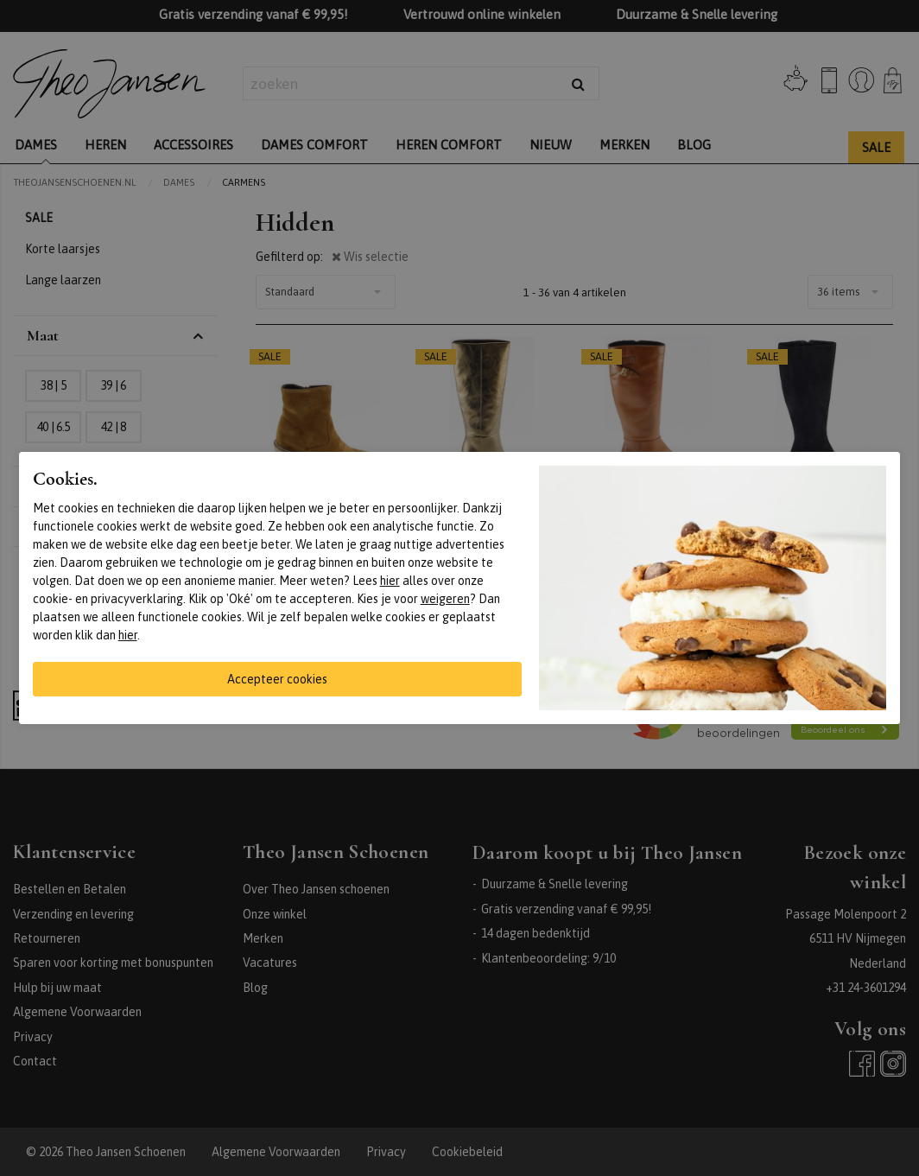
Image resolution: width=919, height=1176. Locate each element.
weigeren (445, 599)
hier (390, 581)
